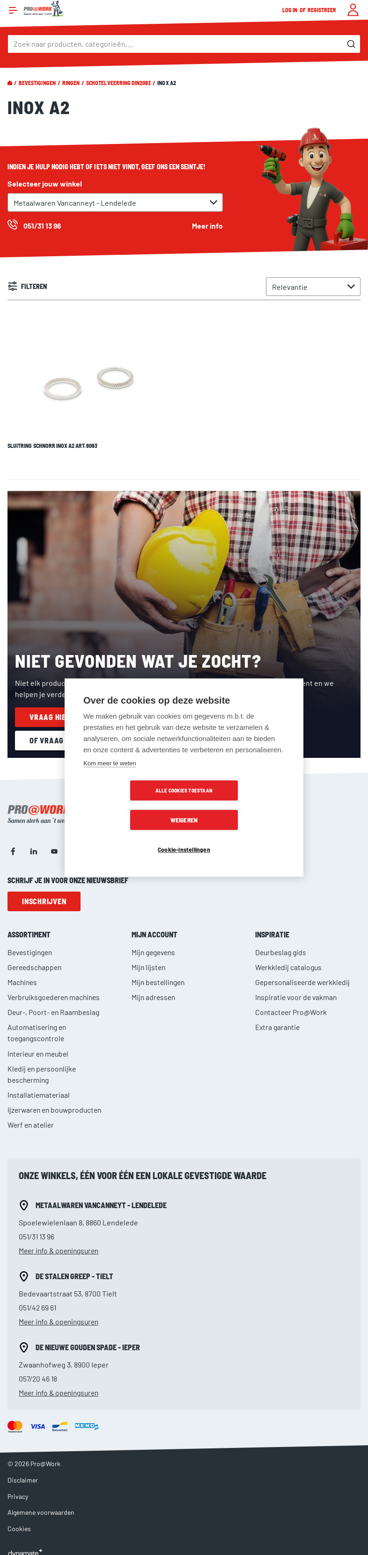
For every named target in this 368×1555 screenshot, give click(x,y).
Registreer (322, 10)
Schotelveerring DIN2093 (118, 82)
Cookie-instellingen (184, 835)
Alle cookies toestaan (130, 805)
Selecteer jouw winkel (44, 183)
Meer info (207, 225)
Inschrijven (44, 892)
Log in (290, 10)
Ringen (71, 82)
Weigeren (238, 805)
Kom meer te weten (109, 778)
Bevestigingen (37, 82)
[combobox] (184, 44)
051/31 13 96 (37, 1227)
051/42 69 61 (38, 1298)
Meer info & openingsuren (61, 1241)
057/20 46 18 (39, 1369)
